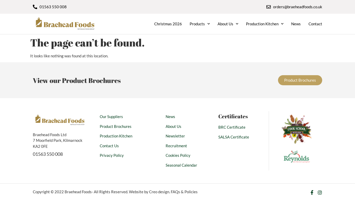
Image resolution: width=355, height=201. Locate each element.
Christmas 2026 (168, 23)
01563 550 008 (48, 154)
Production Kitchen (264, 24)
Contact (315, 23)
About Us (228, 24)
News (296, 23)
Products (200, 24)
